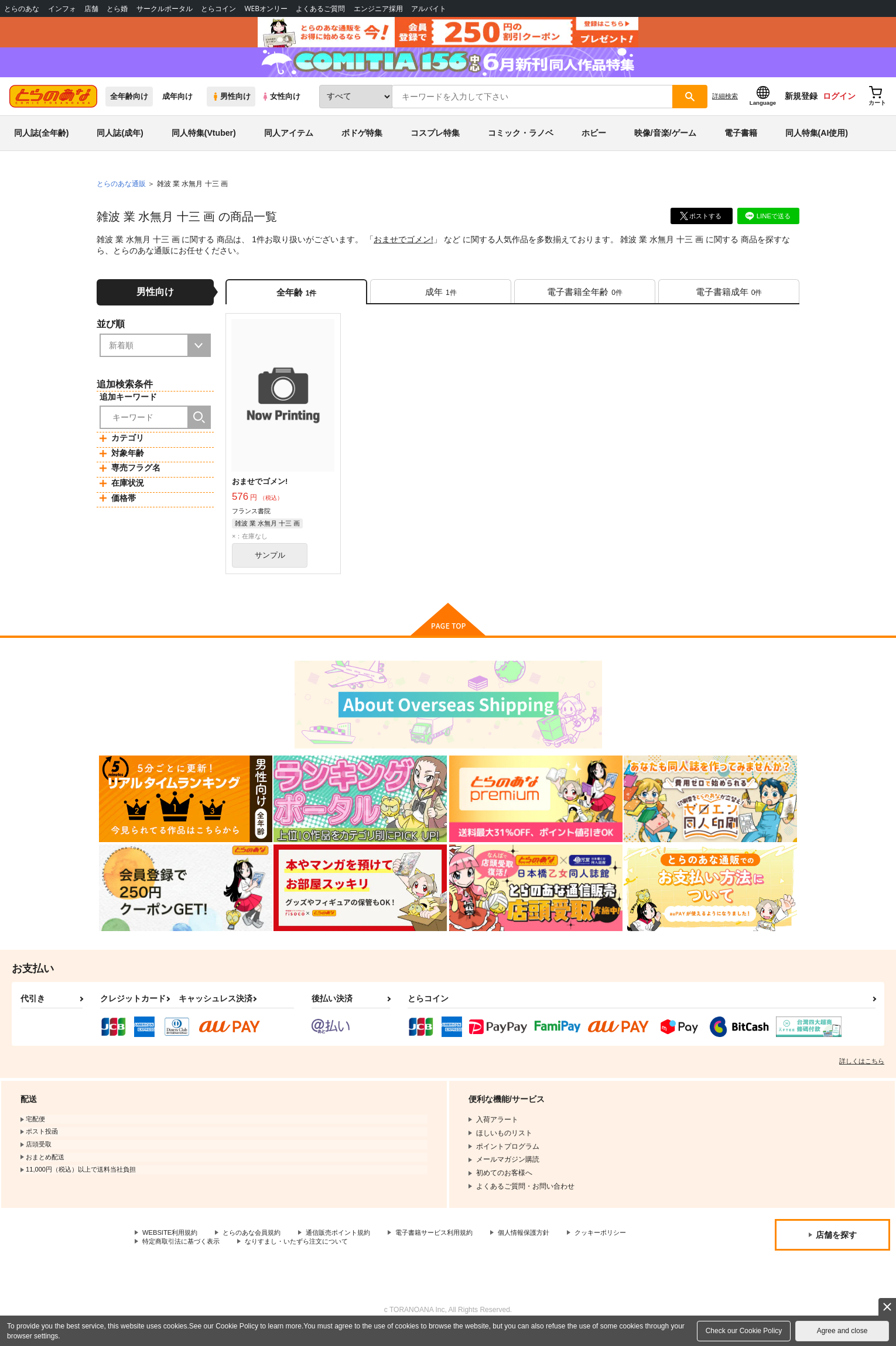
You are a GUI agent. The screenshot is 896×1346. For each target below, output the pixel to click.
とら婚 (117, 8)
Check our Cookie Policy (744, 1331)
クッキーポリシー (170, 1256)
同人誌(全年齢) (41, 142)
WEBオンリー (266, 8)
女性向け (280, 106)
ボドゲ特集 (361, 142)
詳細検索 (725, 105)
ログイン (839, 106)
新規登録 (801, 106)
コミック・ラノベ (520, 142)
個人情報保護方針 (549, 1246)
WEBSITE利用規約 (172, 1246)
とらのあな (21, 8)
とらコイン (218, 8)
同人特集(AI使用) (816, 142)
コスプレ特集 (435, 142)
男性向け (231, 106)
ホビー (594, 142)
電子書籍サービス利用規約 (453, 1246)
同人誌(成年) (120, 142)
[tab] (440, 303)
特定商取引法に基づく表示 (266, 1256)
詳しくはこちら (861, 1074)
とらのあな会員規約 (258, 1246)
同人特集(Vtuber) (204, 142)
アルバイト (428, 8)
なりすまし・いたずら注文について (389, 1256)
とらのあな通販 (121, 194)
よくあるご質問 (320, 8)
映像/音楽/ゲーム (665, 142)
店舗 (91, 8)
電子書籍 (740, 142)
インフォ (62, 8)
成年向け (177, 106)
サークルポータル (164, 8)
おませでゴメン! (403, 249)
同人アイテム (288, 142)
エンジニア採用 (378, 8)
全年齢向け (129, 106)
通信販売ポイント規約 (351, 1246)
